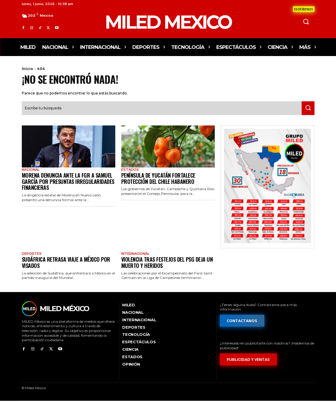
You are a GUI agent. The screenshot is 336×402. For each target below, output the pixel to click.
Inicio (27, 68)
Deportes (32, 254)
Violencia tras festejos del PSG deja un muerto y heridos (167, 263)
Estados (130, 170)
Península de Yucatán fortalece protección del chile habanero (158, 179)
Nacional (30, 170)
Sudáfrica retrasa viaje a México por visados (66, 263)
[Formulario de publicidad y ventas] (248, 360)
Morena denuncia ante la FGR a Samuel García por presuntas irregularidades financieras (68, 182)
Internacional (135, 254)
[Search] (306, 109)
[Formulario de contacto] (303, 9)
